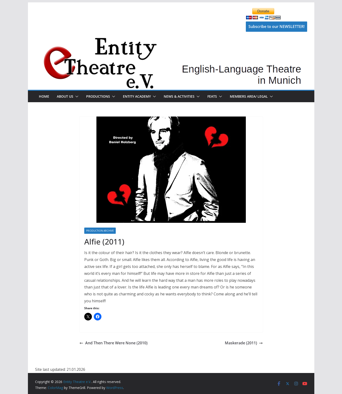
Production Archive (100, 230)
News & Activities (179, 96)
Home (44, 96)
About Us (65, 96)
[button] (76, 96)
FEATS (212, 96)
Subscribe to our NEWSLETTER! (276, 26)
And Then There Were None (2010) (113, 343)
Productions (98, 96)
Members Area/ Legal (249, 96)
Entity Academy (137, 96)
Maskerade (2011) (244, 343)
